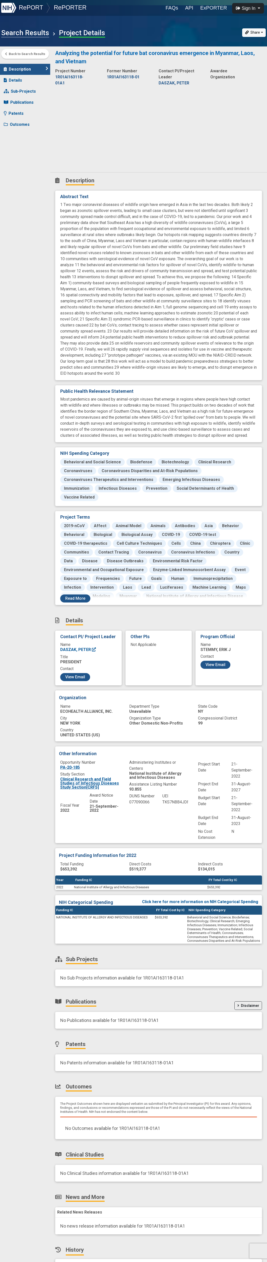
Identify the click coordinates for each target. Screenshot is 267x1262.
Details (13, 77)
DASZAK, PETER (78, 649)
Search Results (25, 32)
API (189, 8)
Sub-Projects (20, 88)
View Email (75, 677)
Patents (14, 110)
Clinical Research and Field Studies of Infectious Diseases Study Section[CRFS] (89, 783)
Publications (19, 99)
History (14, 155)
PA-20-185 (70, 767)
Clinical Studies (21, 133)
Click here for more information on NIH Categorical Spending (200, 901)
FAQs (172, 8)
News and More (22, 144)
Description (26, 66)
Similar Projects (22, 166)
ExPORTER (213, 8)
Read (75, 598)
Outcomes (17, 122)
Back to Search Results (25, 54)
